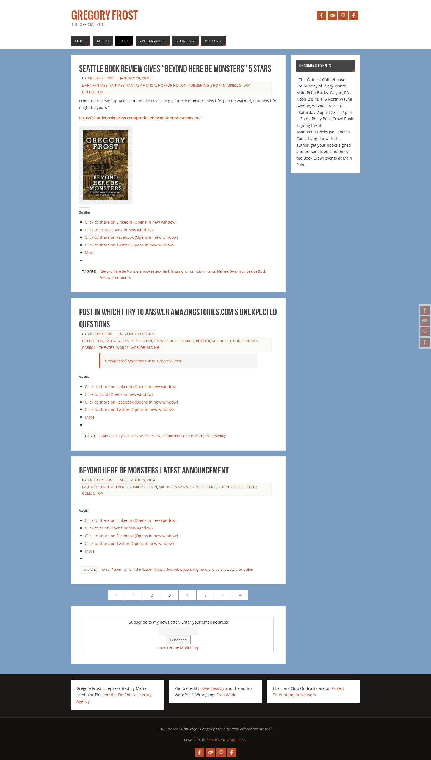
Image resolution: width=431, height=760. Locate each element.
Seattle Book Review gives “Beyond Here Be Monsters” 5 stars (175, 69)
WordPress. (236, 740)
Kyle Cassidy (212, 688)
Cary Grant (109, 435)
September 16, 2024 (137, 480)
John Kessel (143, 569)
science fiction (226, 341)
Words (122, 347)
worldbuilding (145, 347)
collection (92, 341)
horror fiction (172, 85)
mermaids (152, 435)
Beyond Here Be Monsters (121, 271)
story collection (241, 569)
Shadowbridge (216, 435)
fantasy (117, 85)
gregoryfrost (101, 78)
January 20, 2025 (135, 78)
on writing (164, 341)
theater (107, 347)
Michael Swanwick (231, 271)
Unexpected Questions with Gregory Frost (142, 360)
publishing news (195, 569)
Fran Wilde (226, 694)
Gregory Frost (104, 15)
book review (152, 271)
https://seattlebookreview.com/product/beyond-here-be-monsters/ (140, 117)
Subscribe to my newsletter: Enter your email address (178, 622)
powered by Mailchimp (178, 647)
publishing (198, 85)
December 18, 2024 (137, 333)
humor (210, 271)
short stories (224, 85)
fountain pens (113, 487)
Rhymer (203, 341)
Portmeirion (171, 435)
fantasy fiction (141, 85)
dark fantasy (94, 85)
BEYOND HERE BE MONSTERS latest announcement (154, 470)
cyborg (124, 435)
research (185, 341)
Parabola (214, 740)
